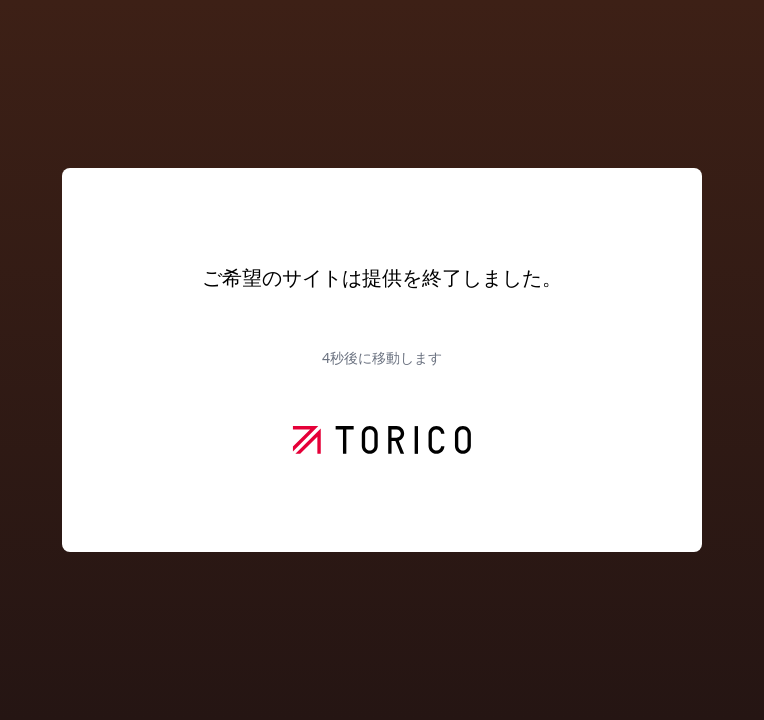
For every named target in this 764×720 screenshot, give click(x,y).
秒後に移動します (382, 357)
